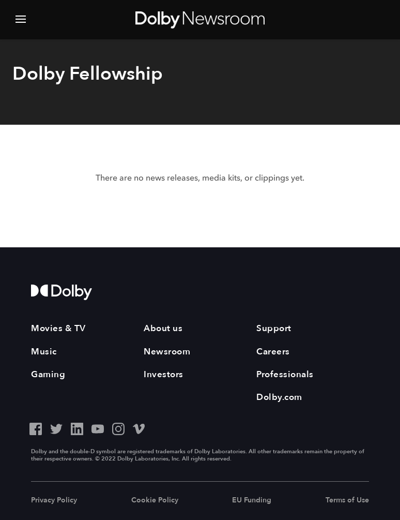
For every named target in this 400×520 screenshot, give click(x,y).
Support (273, 328)
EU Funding (251, 500)
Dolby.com (279, 397)
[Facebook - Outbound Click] (35, 428)
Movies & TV (58, 328)
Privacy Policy (54, 500)
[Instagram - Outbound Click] (118, 428)
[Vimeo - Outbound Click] (139, 428)
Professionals (285, 374)
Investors (163, 374)
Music (44, 352)
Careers (273, 352)
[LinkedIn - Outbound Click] (77, 428)
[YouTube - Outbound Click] (97, 428)
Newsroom (167, 352)
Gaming (48, 374)
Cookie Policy (154, 500)
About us (163, 328)
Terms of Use (347, 500)
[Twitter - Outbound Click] (56, 428)
